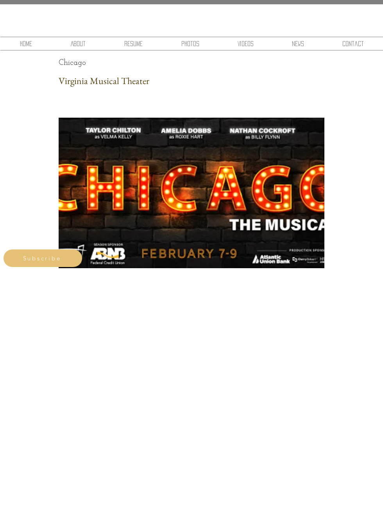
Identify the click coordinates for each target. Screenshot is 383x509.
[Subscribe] (43, 258)
